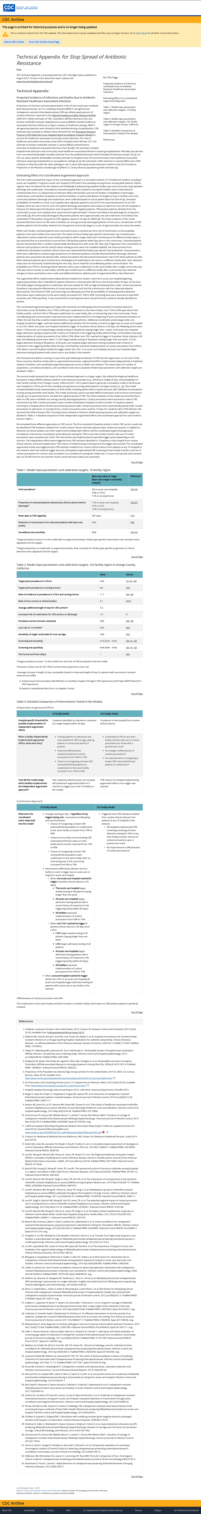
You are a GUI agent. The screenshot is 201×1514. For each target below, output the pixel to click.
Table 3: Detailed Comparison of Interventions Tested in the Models (120, 132)
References (109, 139)
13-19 (20, 395)
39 (131, 621)
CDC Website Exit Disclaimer (186, 1510)
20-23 (134, 489)
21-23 (129, 581)
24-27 (134, 502)
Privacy (50, 1510)
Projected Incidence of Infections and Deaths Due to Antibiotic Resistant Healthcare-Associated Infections (119, 87)
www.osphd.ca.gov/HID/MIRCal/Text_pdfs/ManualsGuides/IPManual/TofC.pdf (67, 1132)
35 (128, 587)
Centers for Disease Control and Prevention (42, 1490)
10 (106, 243)
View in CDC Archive (14, 41)
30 (128, 640)
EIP (72, 147)
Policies (138, 1510)
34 (134, 581)
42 (135, 640)
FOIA (68, 1510)
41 (131, 640)
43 (128, 654)
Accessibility (29, 1510)
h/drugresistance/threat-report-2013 (65, 1032)
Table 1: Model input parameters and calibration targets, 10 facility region (119, 110)
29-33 (134, 532)
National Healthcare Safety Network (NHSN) (74, 115)
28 (132, 522)
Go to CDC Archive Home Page (44, 41)
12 (122, 386)
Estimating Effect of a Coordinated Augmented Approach (120, 99)
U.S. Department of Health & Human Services (103, 1510)
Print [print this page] (19, 69)
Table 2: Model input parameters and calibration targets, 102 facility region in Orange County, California (120, 121)
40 (128, 627)
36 (131, 594)
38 (128, 621)
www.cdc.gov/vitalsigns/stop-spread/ (35, 81)
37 (128, 601)
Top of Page (137, 462)
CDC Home (141, 33)
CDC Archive (13, 19)
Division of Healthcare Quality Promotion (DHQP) (53, 1493)
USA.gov (158, 1510)
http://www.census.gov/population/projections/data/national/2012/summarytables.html (70, 1078)
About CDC (7, 1510)
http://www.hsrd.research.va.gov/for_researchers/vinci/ (60, 1085)
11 (118, 386)
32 (128, 634)
